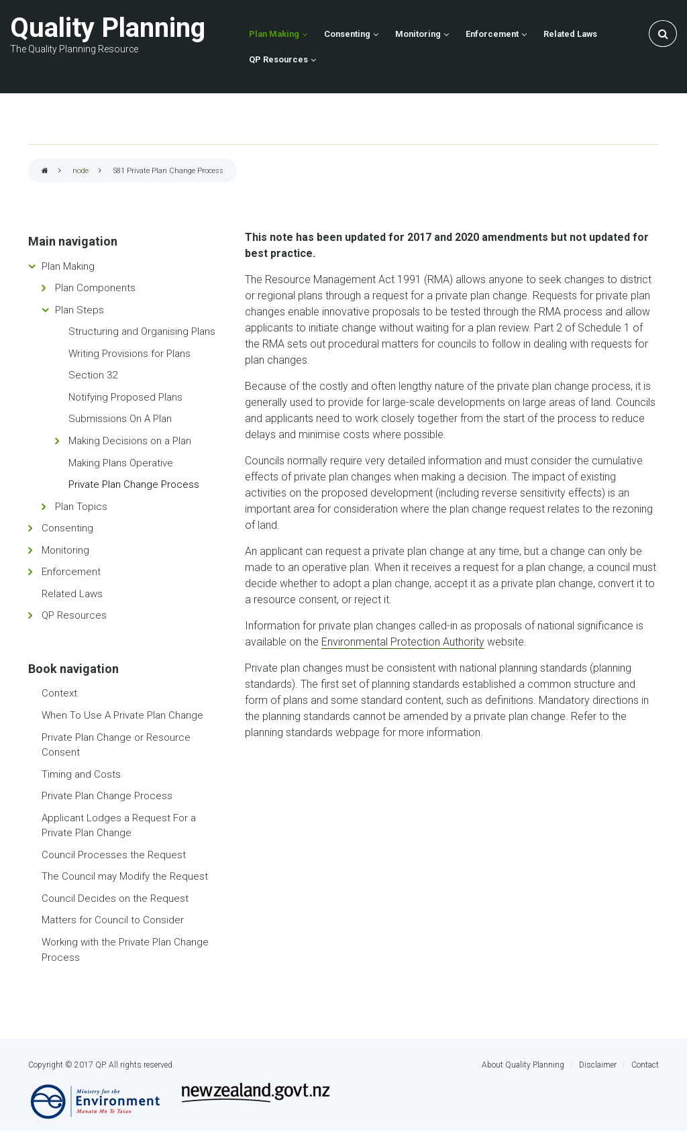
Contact (645, 1065)
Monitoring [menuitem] (418, 34)
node (80, 170)
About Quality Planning (523, 1065)
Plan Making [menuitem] (274, 34)
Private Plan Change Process (133, 484)
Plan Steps (79, 310)
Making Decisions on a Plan (129, 441)
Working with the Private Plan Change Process (125, 950)
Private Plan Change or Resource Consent (116, 745)
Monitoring (65, 550)
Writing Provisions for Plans (129, 354)
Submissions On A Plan (120, 419)
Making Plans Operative (120, 463)
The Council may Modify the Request (125, 876)
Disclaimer (598, 1065)
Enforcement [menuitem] (492, 34)
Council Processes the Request (114, 855)
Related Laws (72, 594)
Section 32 (92, 375)
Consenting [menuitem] (347, 34)
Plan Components (95, 288)
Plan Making (68, 266)
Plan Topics (81, 507)
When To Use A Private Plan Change (122, 715)
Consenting (67, 528)
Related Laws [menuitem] (570, 34)
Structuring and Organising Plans (141, 331)
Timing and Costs (81, 774)
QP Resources (74, 615)
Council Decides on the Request (115, 898)
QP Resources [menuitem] (278, 59)
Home (45, 171)
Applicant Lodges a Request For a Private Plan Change (119, 825)
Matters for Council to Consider (113, 920)
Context (59, 693)
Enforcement (71, 572)
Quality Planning (107, 28)
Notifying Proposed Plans (125, 397)
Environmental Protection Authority (402, 641)
